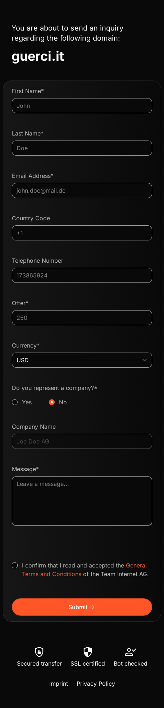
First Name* (28, 91)
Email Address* (33, 175)
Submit (82, 607)
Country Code (31, 218)
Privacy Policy (96, 683)
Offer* (20, 303)
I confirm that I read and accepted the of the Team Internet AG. (85, 570)
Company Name (34, 426)
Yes (27, 402)
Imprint (58, 683)
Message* (25, 469)
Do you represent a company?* (82, 395)
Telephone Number (37, 260)
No (63, 402)
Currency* (26, 345)
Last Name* (28, 133)
